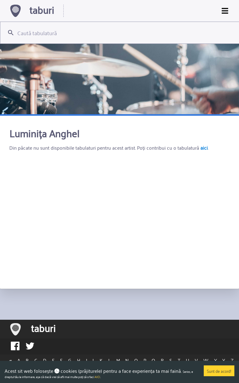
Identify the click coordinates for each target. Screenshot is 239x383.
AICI (97, 377)
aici (204, 147)
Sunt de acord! (219, 371)
